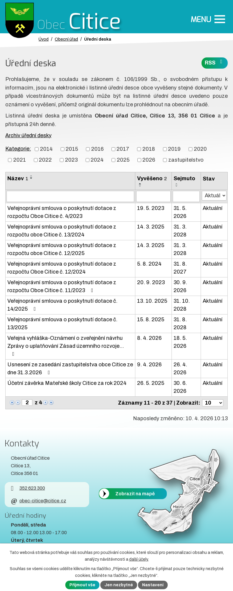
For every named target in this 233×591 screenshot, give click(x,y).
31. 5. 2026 (180, 212)
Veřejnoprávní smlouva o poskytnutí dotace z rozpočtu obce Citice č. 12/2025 (61, 249)
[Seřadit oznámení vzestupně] (31, 176)
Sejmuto (184, 178)
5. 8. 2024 (149, 264)
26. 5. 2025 (150, 383)
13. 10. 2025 (152, 301)
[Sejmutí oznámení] (186, 196)
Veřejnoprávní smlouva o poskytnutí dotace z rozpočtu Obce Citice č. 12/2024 (61, 268)
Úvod (44, 39)
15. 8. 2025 (150, 319)
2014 (46, 149)
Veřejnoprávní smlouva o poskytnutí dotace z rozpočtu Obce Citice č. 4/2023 (61, 212)
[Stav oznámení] (214, 196)
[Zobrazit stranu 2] (27, 402)
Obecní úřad (66, 39)
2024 (97, 160)
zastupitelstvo (186, 160)
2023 (71, 160)
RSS (215, 62)
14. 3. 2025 (150, 227)
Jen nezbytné (118, 585)
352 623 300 (28, 488)
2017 (122, 149)
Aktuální (212, 208)
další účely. (139, 559)
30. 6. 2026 (180, 387)
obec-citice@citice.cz (38, 500)
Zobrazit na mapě (135, 493)
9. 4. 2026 (149, 364)
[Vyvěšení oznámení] (153, 196)
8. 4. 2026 (149, 338)
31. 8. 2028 (180, 323)
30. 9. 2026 (180, 286)
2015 (72, 149)
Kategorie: (18, 149)
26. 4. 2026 (180, 368)
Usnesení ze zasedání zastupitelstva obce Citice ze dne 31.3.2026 (70, 368)
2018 (148, 149)
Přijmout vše (82, 585)
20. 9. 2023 (151, 282)
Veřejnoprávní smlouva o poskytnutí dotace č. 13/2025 (62, 323)
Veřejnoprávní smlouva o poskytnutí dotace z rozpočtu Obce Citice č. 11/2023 (61, 286)
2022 (45, 160)
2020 (200, 149)
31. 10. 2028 (182, 305)
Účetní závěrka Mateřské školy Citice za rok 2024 (67, 383)
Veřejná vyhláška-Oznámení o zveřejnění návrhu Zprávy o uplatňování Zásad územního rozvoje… (65, 346)
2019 (174, 149)
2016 (97, 149)
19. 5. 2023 (150, 208)
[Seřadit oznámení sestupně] (31, 178)
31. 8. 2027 (180, 268)
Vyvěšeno (152, 178)
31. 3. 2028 (180, 231)
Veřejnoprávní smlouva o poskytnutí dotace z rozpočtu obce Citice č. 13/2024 (61, 231)
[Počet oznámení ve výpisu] (212, 402)
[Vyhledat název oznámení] (70, 196)
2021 (19, 160)
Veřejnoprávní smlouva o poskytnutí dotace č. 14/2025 (62, 305)
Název (17, 178)
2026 (148, 160)
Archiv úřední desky (28, 135)
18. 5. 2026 (180, 342)
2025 (123, 160)
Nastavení (153, 585)
